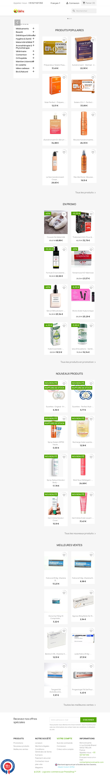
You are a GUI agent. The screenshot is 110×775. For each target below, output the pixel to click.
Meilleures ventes (20, 749)
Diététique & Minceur (26, 35)
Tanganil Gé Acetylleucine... (56, 690)
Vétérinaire (21, 51)
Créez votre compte (65, 749)
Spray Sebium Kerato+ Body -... (56, 481)
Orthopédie (21, 58)
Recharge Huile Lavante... (83, 442)
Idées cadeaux (22, 68)
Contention (21, 55)
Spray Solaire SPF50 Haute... (56, 443)
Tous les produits (86, 192)
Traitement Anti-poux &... (83, 237)
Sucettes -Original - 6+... (56, 406)
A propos (39, 755)
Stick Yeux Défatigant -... (83, 480)
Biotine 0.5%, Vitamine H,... (56, 654)
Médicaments (22, 28)
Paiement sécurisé (43, 758)
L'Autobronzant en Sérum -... (55, 140)
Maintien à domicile (25, 61)
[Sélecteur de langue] (56, 3)
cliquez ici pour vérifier (66, 767)
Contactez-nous (42, 761)
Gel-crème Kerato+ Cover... (56, 519)
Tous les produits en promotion (79, 362)
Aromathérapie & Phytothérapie (24, 46)
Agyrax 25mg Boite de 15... (83, 616)
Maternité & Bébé (24, 42)
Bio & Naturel (22, 71)
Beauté (19, 32)
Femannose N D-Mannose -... (83, 274)
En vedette (21, 65)
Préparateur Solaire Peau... (55, 65)
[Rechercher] (84, 10)
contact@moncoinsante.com (92, 762)
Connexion (61, 746)
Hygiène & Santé (23, 39)
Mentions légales (42, 746)
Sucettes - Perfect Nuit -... (83, 406)
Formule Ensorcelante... (56, 273)
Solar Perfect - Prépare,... (55, 102)
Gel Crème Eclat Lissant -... (83, 518)
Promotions (18, 743)
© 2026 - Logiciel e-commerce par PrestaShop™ (55, 772)
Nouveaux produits (21, 746)
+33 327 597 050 (35, 3)
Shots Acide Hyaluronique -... (83, 312)
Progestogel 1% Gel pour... (83, 689)
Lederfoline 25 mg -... (83, 654)
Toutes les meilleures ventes (80, 705)
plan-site (38, 764)
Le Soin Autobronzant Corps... (55, 178)
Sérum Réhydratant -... (56, 311)
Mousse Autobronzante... (83, 140)
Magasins (39, 767)
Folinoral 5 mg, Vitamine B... (83, 578)
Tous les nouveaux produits (81, 533)
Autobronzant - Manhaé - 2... (84, 65)
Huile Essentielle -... (56, 349)
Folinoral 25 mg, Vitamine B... (56, 579)
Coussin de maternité (56, 237)
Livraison (38, 743)
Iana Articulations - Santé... (83, 349)
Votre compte (64, 738)
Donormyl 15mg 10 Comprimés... (56, 617)
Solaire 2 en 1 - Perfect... (84, 102)
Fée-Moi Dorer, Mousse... (84, 177)
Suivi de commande (65, 743)
